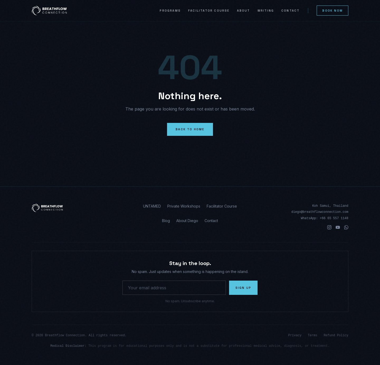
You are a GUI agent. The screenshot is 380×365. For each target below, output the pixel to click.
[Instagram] (329, 227)
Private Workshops (183, 206)
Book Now (332, 10)
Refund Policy (336, 335)
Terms (312, 335)
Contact (290, 10)
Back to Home (189, 129)
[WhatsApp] (346, 227)
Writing (266, 10)
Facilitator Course (209, 10)
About (243, 10)
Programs (170, 10)
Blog (166, 220)
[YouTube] (338, 227)
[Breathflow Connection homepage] (82, 208)
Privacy (294, 335)
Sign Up (243, 288)
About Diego (187, 220)
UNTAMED (152, 206)
